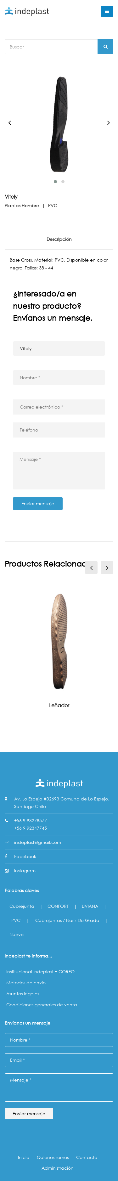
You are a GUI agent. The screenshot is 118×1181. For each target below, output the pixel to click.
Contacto (86, 1157)
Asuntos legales (22, 994)
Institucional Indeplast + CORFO (40, 972)
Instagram (25, 870)
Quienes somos (53, 1157)
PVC (15, 920)
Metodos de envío (26, 983)
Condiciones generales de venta (41, 1005)
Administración (58, 1168)
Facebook (25, 856)
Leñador (59, 705)
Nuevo (16, 934)
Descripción (59, 239)
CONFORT (58, 906)
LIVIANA (90, 906)
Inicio (23, 1157)
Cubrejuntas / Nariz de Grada (67, 920)
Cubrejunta (21, 906)
